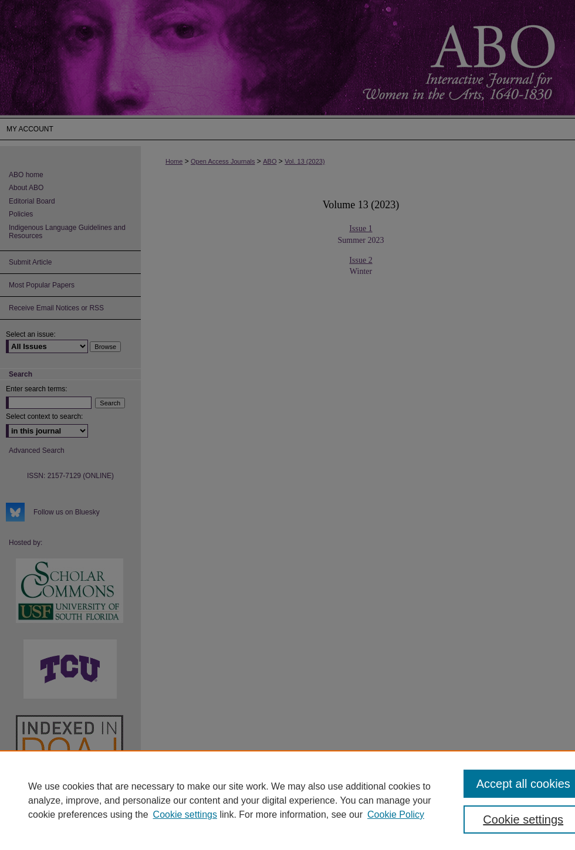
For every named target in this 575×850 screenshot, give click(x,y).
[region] (287, 800)
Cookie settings (185, 814)
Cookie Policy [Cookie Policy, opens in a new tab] (395, 814)
